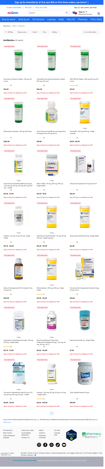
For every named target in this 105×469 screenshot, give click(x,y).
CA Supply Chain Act (75, 453)
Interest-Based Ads (58, 453)
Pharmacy (6, 26)
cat (38, 419)
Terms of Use (33, 453)
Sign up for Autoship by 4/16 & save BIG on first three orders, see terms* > (52, 2)
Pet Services (8, 430)
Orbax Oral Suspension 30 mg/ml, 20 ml (83, 184)
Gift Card (28, 7)
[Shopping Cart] (100, 13)
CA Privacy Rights (90, 453)
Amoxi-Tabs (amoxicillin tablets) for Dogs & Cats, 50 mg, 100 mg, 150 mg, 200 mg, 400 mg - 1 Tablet (18, 186)
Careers (42, 433)
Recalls (23, 453)
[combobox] (48, 13)
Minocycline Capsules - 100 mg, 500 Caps (18, 131)
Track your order (41, 7)
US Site (57, 430)
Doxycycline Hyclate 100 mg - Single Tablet (84, 236)
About (41, 430)
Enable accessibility (14, 7)
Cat (14, 26)
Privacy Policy (44, 453)
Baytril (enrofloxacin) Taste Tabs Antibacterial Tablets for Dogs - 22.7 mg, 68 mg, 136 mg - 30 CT (51, 342)
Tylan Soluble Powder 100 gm (79, 392)
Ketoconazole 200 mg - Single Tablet (82, 340)
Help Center (7, 433)
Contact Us (25, 437)
